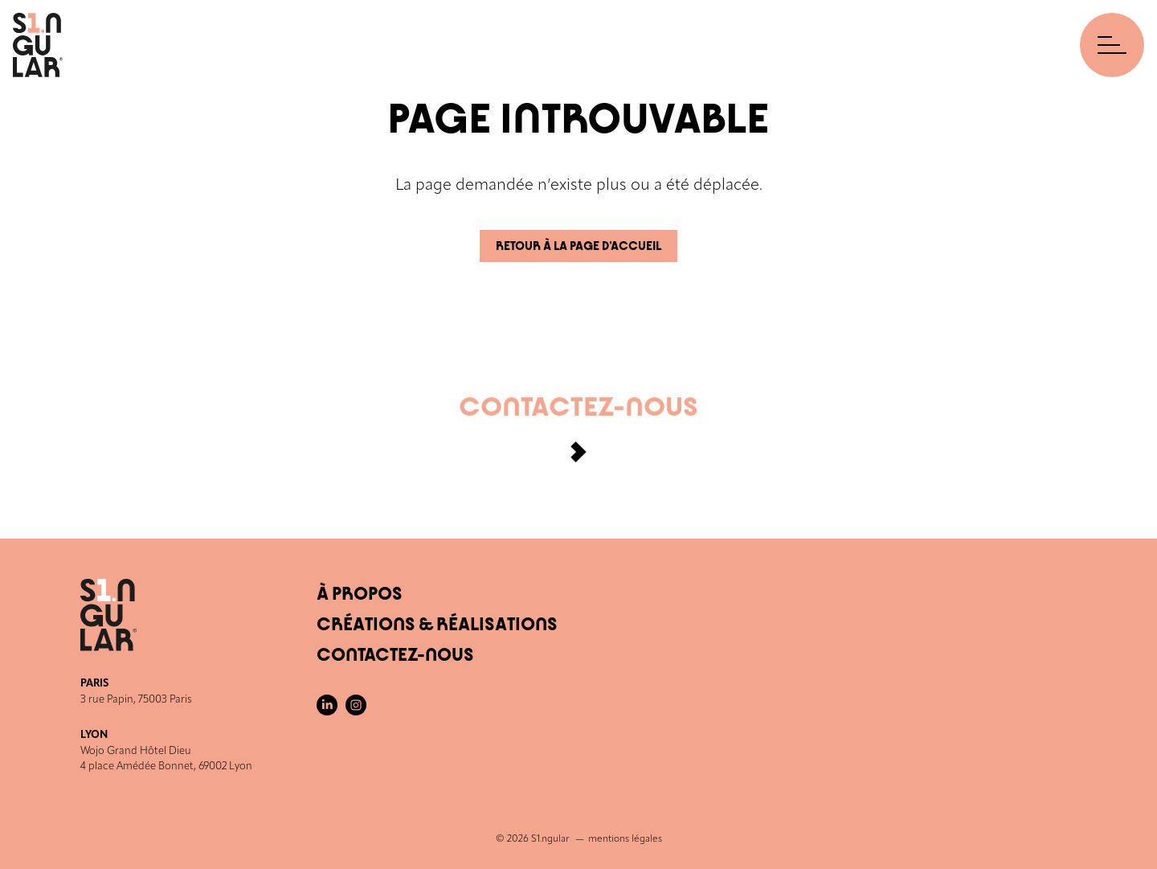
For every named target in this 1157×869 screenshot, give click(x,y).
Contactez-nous (578, 435)
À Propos (360, 594)
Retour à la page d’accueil (578, 246)
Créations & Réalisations (437, 624)
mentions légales (625, 839)
